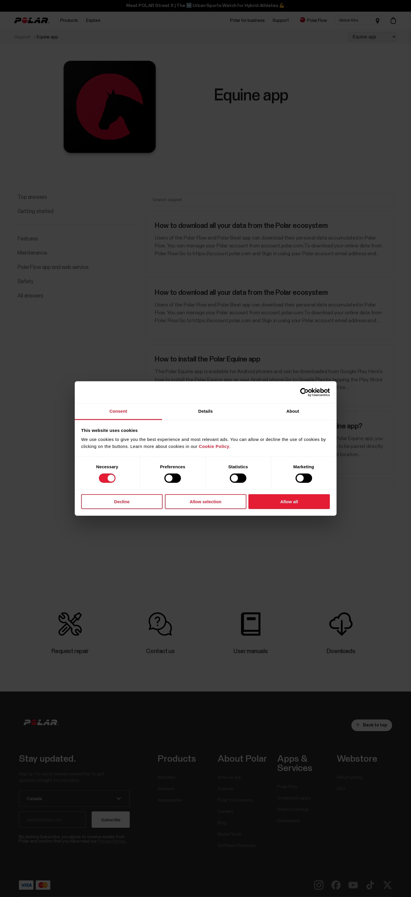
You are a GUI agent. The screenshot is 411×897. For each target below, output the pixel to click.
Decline (121, 501)
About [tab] (293, 411)
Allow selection (205, 501)
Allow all (289, 501)
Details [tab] (205, 411)
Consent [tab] (118, 411)
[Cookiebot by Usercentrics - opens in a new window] (304, 392)
